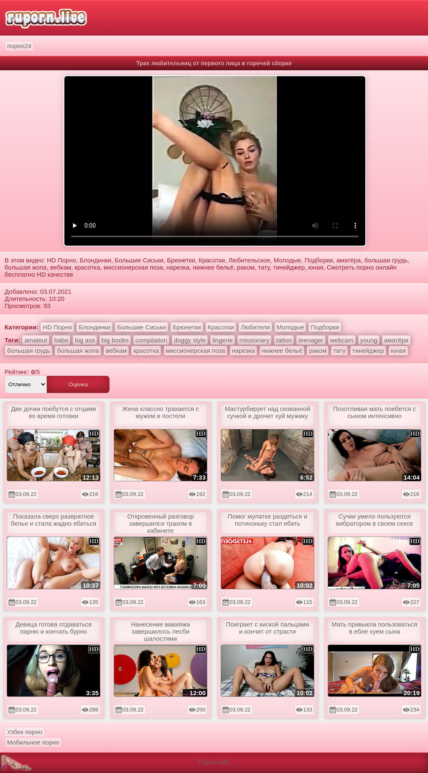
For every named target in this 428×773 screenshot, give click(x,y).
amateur (35, 340)
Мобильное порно (33, 742)
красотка (146, 350)
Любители (255, 327)
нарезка (243, 350)
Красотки (221, 327)
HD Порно (57, 327)
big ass (85, 340)
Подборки (325, 327)
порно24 (19, 45)
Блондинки (94, 327)
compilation (151, 340)
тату (339, 350)
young (368, 340)
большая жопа (78, 350)
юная (398, 350)
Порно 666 (214, 761)
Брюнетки (187, 327)
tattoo (284, 340)
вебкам (116, 350)
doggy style (190, 340)
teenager (310, 340)
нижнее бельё (282, 350)
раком (317, 350)
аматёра (396, 340)
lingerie (222, 340)
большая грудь (28, 350)
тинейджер (368, 350)
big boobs (115, 340)
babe (61, 340)
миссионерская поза (195, 350)
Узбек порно (24, 731)
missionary (254, 340)
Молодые (290, 327)
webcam (342, 340)
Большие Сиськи (141, 327)
